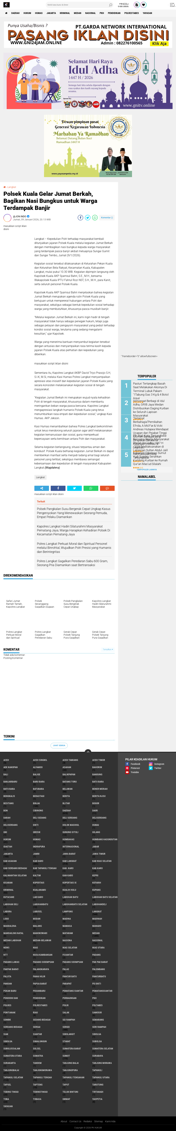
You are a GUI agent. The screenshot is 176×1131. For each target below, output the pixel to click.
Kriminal (65, 13)
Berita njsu (99, 796)
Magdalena (9, 926)
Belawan (68, 788)
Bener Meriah (100, 788)
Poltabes (97, 1005)
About (64, 1121)
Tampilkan (108, 649)
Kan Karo (68, 875)
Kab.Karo (97, 868)
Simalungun (40, 1041)
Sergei (66, 1027)
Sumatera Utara (12, 1055)
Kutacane (8, 897)
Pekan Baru (9, 990)
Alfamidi (38, 767)
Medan (77, 13)
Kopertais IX (69, 882)
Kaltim (37, 875)
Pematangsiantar (102, 990)
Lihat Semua (59, 745)
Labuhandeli (99, 904)
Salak (66, 1012)
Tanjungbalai (11, 1070)
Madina (67, 918)
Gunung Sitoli (70, 832)
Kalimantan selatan (15, 875)
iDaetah (7, 846)
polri (66, 1005)
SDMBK (7, 1019)
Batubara (38, 788)
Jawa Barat (69, 853)
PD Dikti (96, 983)
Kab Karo (38, 861)
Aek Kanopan (10, 767)
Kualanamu (39, 889)
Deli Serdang (70, 817)
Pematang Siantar (73, 990)
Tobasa (37, 1099)
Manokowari (40, 933)
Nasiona (67, 940)
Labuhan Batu (70, 897)
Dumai (95, 825)
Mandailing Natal (13, 933)
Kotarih (96, 882)
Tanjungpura (70, 1070)
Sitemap (98, 1121)
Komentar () (107, 217)
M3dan (36, 918)
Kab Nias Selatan (102, 861)
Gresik (36, 832)
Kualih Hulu (69, 889)
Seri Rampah (99, 1027)
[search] (79, 5)
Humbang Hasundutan (104, 839)
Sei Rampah (69, 1019)
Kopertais (38, 882)
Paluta (7, 976)
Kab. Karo (68, 868)
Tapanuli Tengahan (73, 1077)
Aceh (6, 760)
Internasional (71, 846)
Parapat (67, 983)
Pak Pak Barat (100, 962)
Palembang (98, 969)
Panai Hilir (39, 976)
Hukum (27, 13)
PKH (102, 13)
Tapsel (7, 1084)
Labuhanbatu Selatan (75, 904)
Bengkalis (9, 796)
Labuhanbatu (40, 904)
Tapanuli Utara (100, 1077)
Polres (7, 1005)
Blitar (66, 803)
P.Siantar (68, 954)
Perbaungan (69, 998)
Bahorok (97, 767)
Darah (6, 817)
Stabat (66, 1041)
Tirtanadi (97, 1091)
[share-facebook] (80, 217)
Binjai (36, 803)
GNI (5, 832)
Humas (39, 13)
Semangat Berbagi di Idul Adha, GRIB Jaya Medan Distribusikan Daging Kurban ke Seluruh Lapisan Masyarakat (150, 408)
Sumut (66, 1055)
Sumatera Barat (72, 1048)
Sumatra (38, 1055)
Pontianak (9, 1012)
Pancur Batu (70, 976)
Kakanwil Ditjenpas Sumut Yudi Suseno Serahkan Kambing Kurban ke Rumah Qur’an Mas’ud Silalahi (149, 458)
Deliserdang (99, 817)
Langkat (11, 187)
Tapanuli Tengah (42, 1077)
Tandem (37, 1063)
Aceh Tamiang (70, 760)
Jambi (36, 853)
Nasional (90, 13)
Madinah (97, 918)
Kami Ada (110, 1121)
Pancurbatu (99, 976)
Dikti (35, 825)
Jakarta (51, 13)
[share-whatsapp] (95, 217)
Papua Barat (40, 983)
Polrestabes (131, 13)
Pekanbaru (39, 990)
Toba (6, 1099)
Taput (66, 1084)
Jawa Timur (98, 853)
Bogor (95, 803)
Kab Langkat (70, 861)
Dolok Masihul (71, 825)
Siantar (37, 1034)
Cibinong (38, 810)
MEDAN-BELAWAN (42, 940)
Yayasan (147, 13)
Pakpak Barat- (11, 969)
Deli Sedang (39, 817)
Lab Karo (38, 897)
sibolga (96, 1034)
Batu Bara (9, 788)
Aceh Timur (98, 760)
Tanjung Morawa (102, 1063)
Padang (96, 954)
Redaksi (88, 1121)
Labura (7, 911)
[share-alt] (41, 488)
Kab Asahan (10, 861)
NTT (5, 954)
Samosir (97, 1012)
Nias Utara (98, 947)
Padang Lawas (11, 962)
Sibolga (7, 1041)
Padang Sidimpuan (73, 962)
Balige (36, 774)
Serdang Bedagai (12, 1027)
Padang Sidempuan (43, 962)
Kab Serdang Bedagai (15, 868)
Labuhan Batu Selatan (105, 897)
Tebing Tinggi (11, 1091)
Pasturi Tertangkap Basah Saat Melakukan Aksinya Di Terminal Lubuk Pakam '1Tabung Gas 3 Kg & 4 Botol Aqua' (150, 390)
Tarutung (97, 1084)
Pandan (7, 983)
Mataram (68, 933)
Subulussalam (11, 1048)
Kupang (96, 889)
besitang (8, 803)
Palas (66, 969)
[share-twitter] (87, 217)
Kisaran (8, 882)
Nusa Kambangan (42, 954)
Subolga (97, 1041)
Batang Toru (70, 781)
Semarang (98, 1019)
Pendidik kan (10, 998)
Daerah (15, 13)
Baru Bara (39, 781)
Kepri (95, 875)
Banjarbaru (10, 781)
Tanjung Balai (71, 1063)
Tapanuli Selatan (13, 1077)
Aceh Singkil (40, 760)
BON (5, 810)
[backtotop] (88, 752)
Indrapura (39, 846)
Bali (5, 774)
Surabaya (97, 1055)
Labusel (37, 911)
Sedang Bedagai (42, 1019)
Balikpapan (69, 774)
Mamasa (67, 926)
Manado (96, 926)
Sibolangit (69, 1034)
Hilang (96, 832)
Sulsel (37, 1048)
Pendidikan (114, 13)
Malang (37, 926)
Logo (6, 918)
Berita (66, 796)
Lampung (68, 911)
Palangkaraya (41, 969)
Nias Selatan (70, 947)
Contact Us (75, 1121)
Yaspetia (97, 1099)
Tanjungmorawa (42, 1070)
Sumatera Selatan (102, 1048)
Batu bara (98, 781)
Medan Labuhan (12, 940)
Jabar (95, 846)
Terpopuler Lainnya (147, 470)
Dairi (95, 810)
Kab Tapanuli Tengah (45, 868)
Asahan (67, 767)
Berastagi (38, 796)
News (6, 947)
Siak (5, 1034)
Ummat (66, 1099)
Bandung (97, 774)
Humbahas (68, 839)
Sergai (36, 1027)
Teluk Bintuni (70, 1091)
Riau (35, 1012)
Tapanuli (97, 1070)
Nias (35, 947)
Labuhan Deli (10, 904)
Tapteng (37, 1084)
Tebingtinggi (40, 1091)
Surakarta (9, 1063)
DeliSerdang (10, 825)
